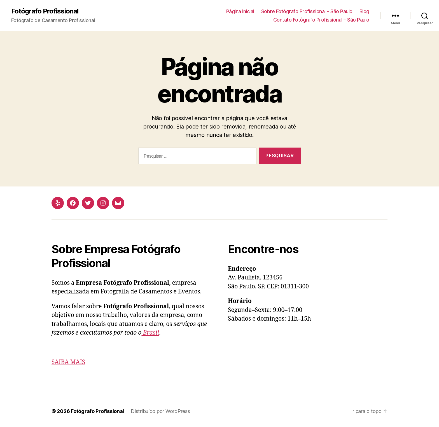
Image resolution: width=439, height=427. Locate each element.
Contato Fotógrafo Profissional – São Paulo (321, 20)
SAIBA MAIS (68, 362)
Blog (364, 11)
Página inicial (240, 11)
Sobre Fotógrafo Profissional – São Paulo (306, 11)
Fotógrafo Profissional (44, 11)
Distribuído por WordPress (160, 411)
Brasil (150, 333)
